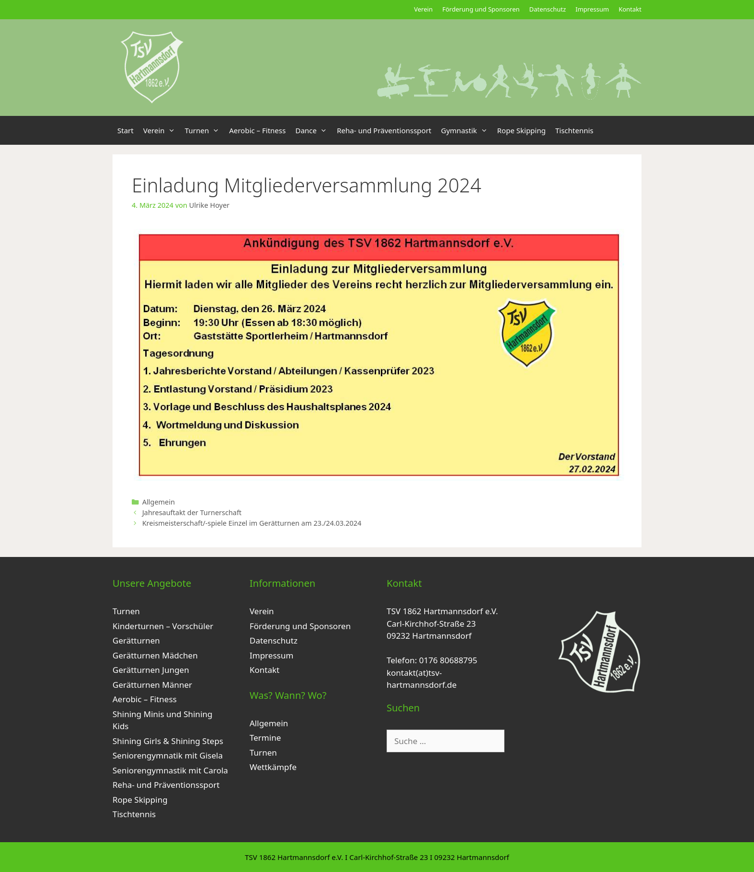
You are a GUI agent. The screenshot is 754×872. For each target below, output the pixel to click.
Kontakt (629, 9)
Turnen (204, 130)
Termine (265, 737)
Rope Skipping (521, 130)
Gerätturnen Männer (152, 684)
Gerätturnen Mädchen (155, 655)
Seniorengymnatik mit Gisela (168, 755)
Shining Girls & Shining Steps (168, 740)
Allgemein (158, 501)
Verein (423, 9)
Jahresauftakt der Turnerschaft (192, 512)
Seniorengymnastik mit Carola (170, 770)
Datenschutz (547, 9)
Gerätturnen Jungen (151, 669)
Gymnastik (466, 130)
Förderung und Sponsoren (481, 9)
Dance (313, 130)
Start (125, 130)
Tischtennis (574, 130)
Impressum (592, 9)
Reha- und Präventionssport (384, 130)
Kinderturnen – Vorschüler (163, 626)
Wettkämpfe (273, 766)
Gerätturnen (136, 640)
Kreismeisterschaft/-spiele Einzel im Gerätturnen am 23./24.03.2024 (252, 523)
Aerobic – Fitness (257, 130)
